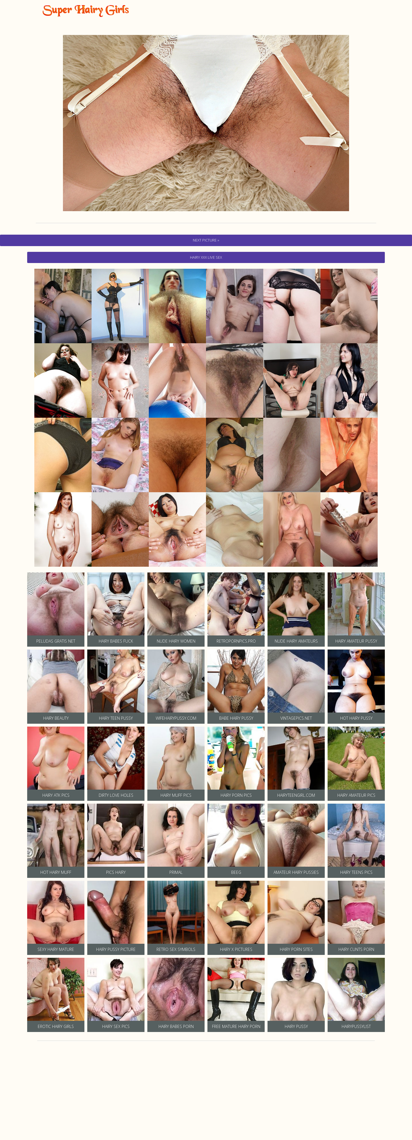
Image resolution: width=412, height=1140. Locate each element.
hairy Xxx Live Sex (206, 257)
